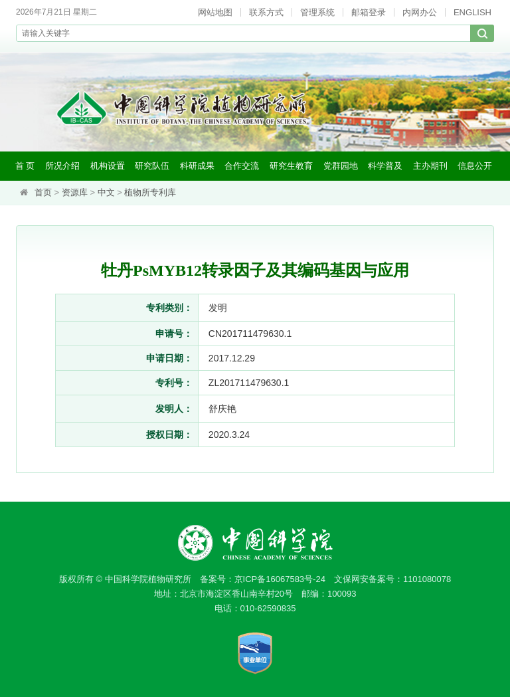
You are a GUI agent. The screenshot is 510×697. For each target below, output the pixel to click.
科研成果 (197, 166)
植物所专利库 (150, 192)
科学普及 (385, 166)
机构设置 (107, 166)
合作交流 (241, 166)
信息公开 (475, 166)
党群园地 (340, 166)
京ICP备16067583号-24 (279, 579)
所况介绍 (62, 166)
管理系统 (317, 12)
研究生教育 (291, 166)
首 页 (25, 166)
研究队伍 (152, 166)
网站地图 (215, 12)
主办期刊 (430, 166)
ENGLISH (472, 12)
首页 (43, 192)
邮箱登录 (368, 12)
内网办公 (419, 12)
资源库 (75, 192)
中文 (106, 192)
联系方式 (266, 12)
